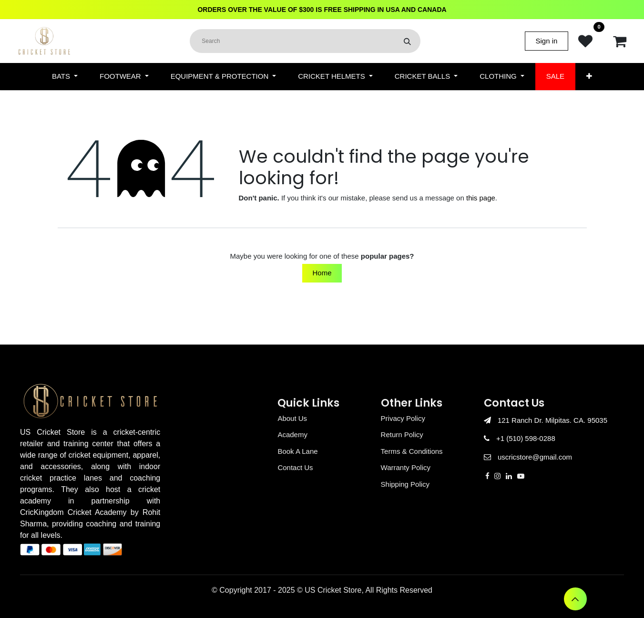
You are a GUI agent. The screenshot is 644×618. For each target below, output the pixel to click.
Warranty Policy (405, 467)
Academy (292, 434)
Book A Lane (297, 451)
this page (480, 198)
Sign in (547, 41)
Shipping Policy (405, 484)
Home (321, 273)
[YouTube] (520, 476)
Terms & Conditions (412, 451)
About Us (292, 418)
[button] (575, 598)
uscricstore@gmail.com (535, 457)
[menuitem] (65, 76)
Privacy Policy (403, 418)
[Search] (407, 41)
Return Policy (402, 434)
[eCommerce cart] (620, 41)
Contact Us (295, 467)
